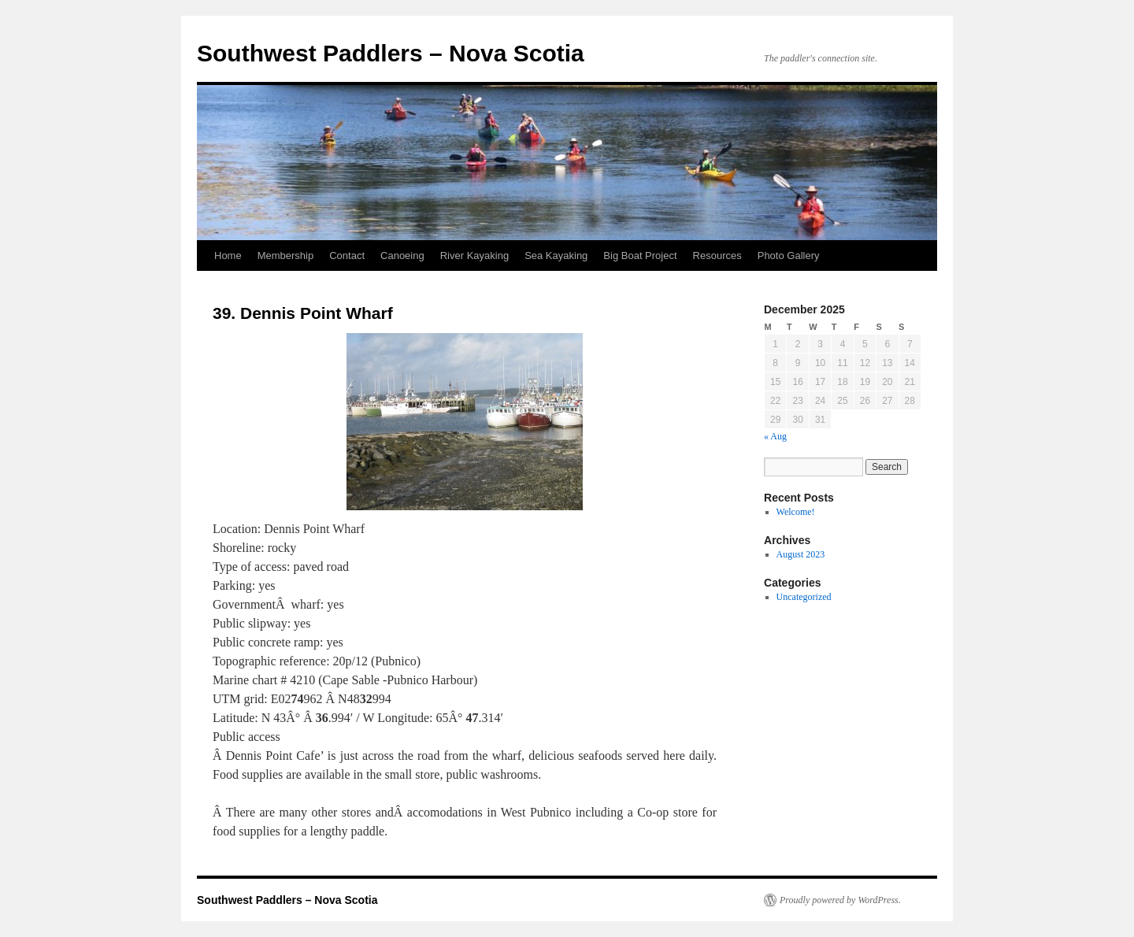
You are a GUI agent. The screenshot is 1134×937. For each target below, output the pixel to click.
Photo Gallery (789, 255)
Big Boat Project (639, 255)
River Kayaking (474, 255)
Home (228, 255)
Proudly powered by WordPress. (840, 900)
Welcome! (795, 511)
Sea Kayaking (555, 255)
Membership (286, 255)
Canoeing (402, 255)
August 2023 (800, 554)
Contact (347, 255)
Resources (717, 255)
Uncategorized (804, 596)
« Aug (775, 436)
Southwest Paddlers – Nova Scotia (390, 53)
